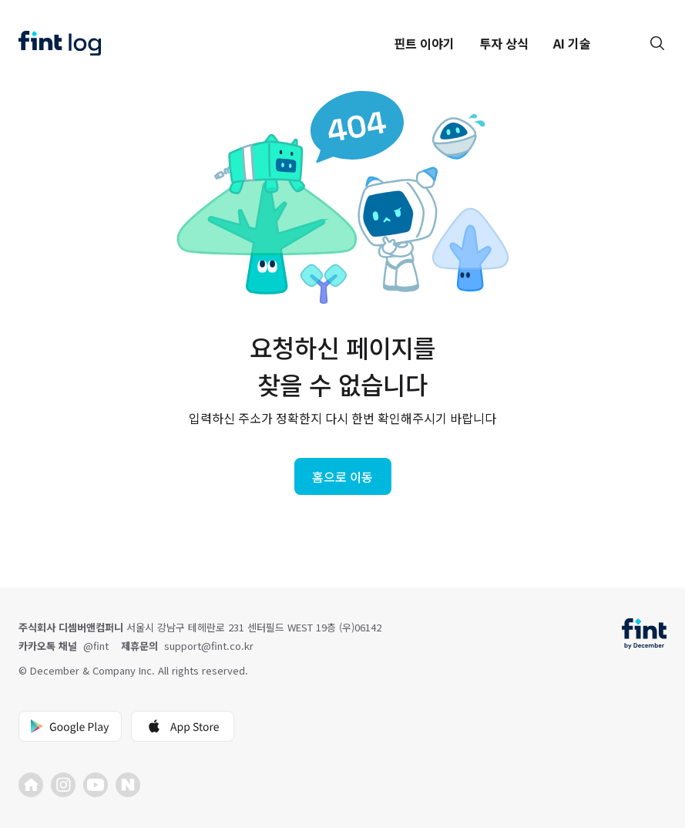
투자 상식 (504, 43)
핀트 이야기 (424, 43)
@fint (96, 645)
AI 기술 (572, 43)
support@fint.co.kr (209, 645)
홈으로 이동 (342, 476)
